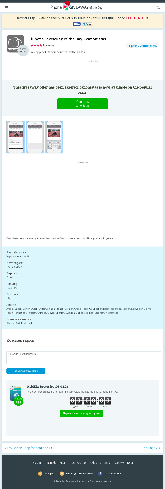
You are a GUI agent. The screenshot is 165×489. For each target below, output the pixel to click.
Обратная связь (101, 462)
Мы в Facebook (113, 473)
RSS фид (49, 473)
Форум (119, 462)
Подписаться (78, 462)
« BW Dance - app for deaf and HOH (30, 448)
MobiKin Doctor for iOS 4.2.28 (47, 387)
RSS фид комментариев (79, 473)
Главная (37, 462)
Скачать (82, 104)
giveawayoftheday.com (78, 481)
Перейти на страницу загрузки (81, 413)
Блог (130, 462)
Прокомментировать (143, 45)
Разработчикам (55, 462)
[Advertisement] (95, 70)
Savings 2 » (152, 448)
